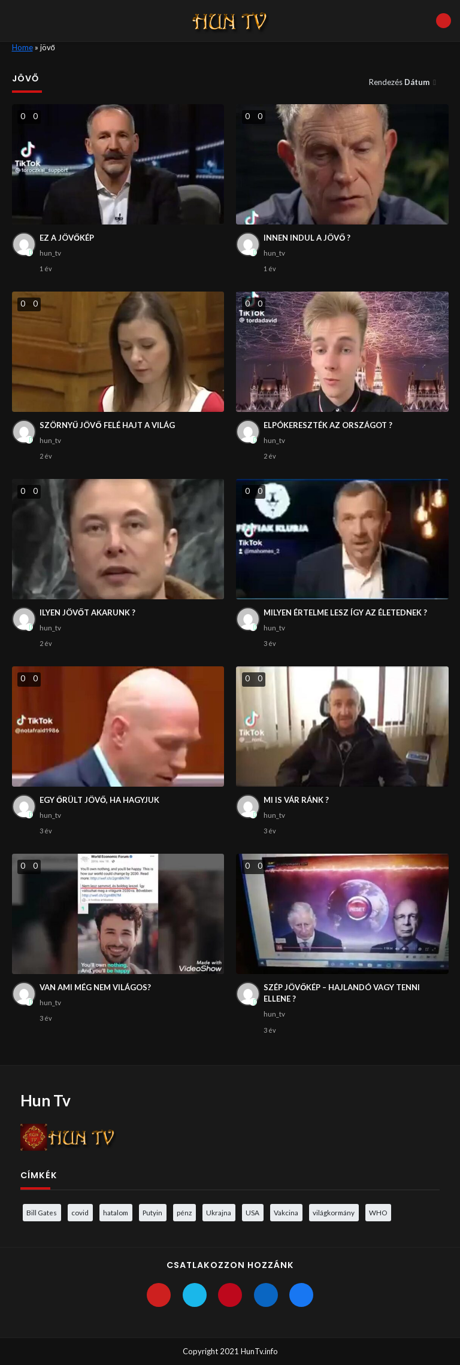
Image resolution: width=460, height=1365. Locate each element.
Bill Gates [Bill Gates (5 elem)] (41, 1212)
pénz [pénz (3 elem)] (184, 1212)
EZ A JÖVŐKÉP (67, 237)
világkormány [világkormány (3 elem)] (334, 1212)
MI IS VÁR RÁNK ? (296, 800)
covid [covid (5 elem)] (80, 1212)
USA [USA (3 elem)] (252, 1212)
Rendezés (400, 82)
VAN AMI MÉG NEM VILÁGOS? (95, 987)
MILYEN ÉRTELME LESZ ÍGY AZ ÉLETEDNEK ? (345, 612)
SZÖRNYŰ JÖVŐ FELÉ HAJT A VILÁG (107, 425)
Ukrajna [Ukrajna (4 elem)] (218, 1212)
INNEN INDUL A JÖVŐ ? (307, 237)
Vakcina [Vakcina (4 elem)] (286, 1212)
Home (22, 47)
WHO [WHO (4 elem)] (378, 1212)
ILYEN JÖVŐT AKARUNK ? (87, 612)
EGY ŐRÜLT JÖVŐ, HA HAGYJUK (99, 800)
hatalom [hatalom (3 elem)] (115, 1212)
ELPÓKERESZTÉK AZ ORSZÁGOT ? (328, 425)
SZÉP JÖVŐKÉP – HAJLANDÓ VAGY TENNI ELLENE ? (342, 993)
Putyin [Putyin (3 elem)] (152, 1212)
